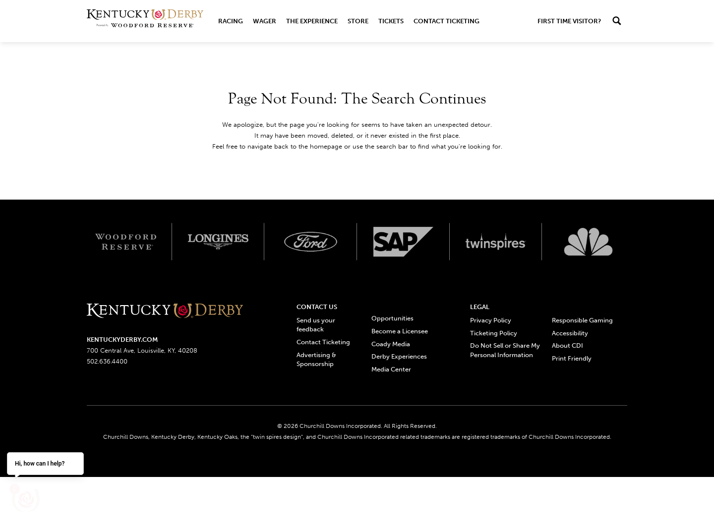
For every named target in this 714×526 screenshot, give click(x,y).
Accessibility (570, 333)
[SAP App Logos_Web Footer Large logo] (403, 241)
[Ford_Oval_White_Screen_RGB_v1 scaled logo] (311, 241)
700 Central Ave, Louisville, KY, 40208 (142, 350)
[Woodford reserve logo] (126, 241)
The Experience (312, 21)
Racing (230, 21)
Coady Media (390, 344)
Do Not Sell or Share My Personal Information (505, 350)
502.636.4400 (107, 361)
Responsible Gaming (582, 320)
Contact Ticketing (446, 21)
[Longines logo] (218, 241)
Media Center (391, 369)
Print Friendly (572, 358)
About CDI (567, 345)
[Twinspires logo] (496, 241)
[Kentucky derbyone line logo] (165, 311)
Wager (264, 21)
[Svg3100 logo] (588, 241)
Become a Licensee (399, 331)
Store (358, 21)
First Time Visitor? (569, 21)
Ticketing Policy (493, 333)
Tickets (391, 21)
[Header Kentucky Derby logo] (145, 21)
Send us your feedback (316, 324)
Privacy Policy (490, 320)
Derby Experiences (399, 356)
